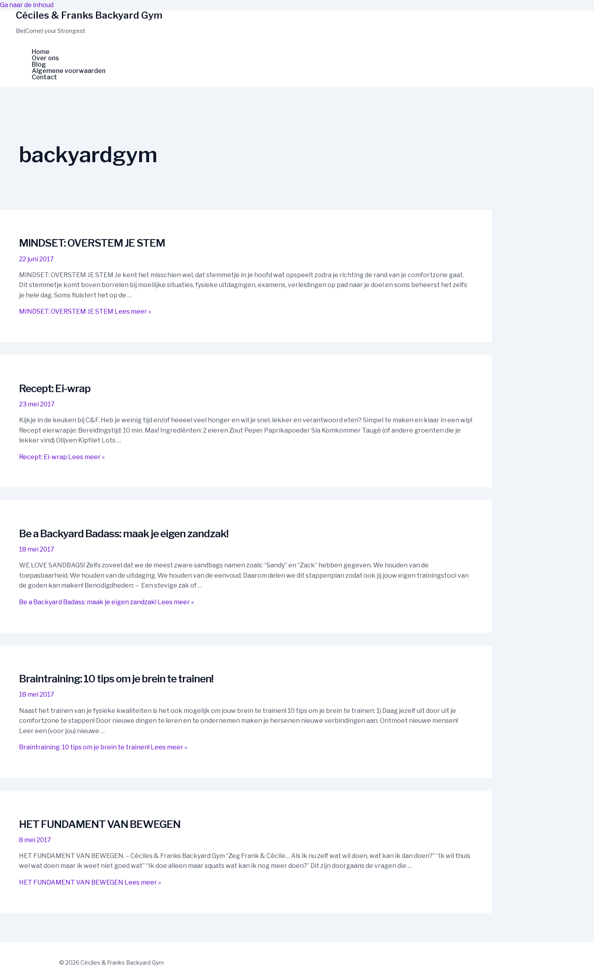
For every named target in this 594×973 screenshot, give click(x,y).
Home (41, 52)
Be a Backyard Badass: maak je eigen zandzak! (123, 533)
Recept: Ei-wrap (54, 388)
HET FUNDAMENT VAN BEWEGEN (99, 824)
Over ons (45, 58)
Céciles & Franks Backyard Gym (89, 15)
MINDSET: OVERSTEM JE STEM (92, 243)
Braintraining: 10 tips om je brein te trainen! (116, 678)
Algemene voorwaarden (68, 71)
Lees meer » (85, 311)
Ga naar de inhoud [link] (27, 5)
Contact (44, 77)
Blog (39, 64)
